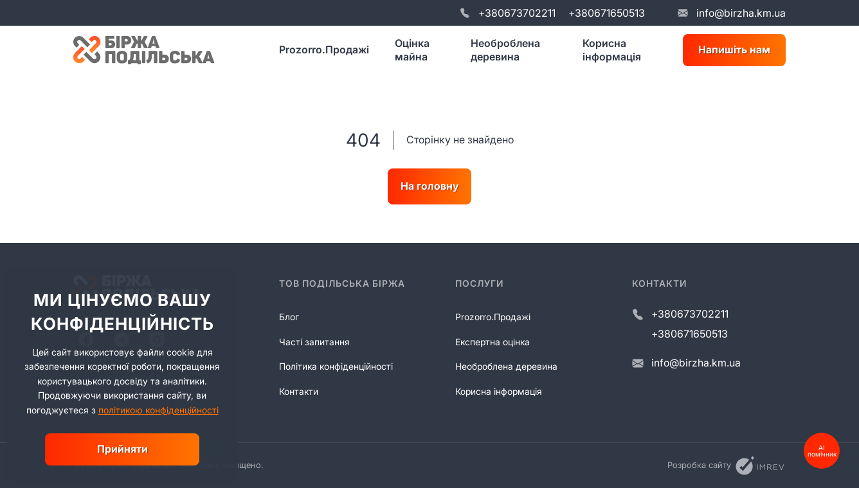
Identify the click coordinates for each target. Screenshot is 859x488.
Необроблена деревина (505, 50)
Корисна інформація (612, 50)
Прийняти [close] (122, 448)
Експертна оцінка (492, 341)
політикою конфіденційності (158, 409)
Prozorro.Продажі (324, 49)
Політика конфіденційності (336, 366)
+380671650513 (606, 12)
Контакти (298, 391)
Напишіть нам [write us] (734, 49)
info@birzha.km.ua (741, 12)
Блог (289, 316)
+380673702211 (517, 12)
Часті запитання (314, 341)
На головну (429, 185)
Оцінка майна (412, 50)
